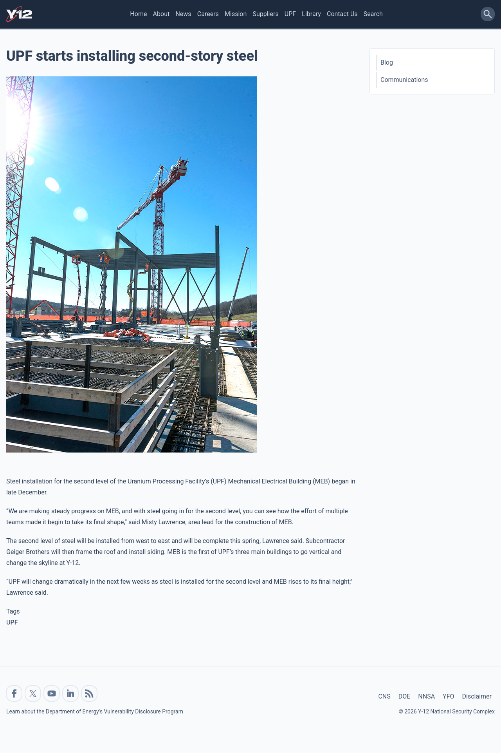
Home (138, 14)
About (161, 14)
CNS (384, 696)
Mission (236, 14)
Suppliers (265, 14)
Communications (404, 79)
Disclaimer (477, 696)
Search (373, 14)
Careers (208, 14)
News (183, 14)
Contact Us (342, 14)
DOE (404, 696)
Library (311, 14)
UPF (290, 14)
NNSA (426, 696)
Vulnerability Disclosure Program (143, 711)
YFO (448, 696)
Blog (386, 62)
